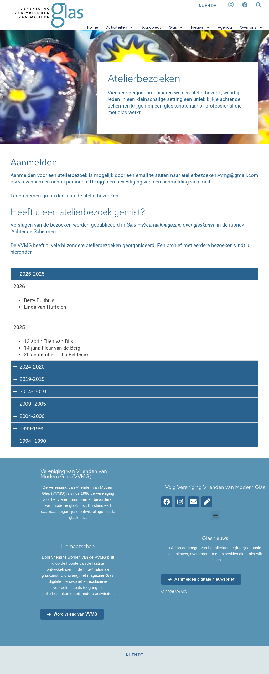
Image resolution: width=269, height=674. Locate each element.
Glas (176, 27)
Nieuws (200, 27)
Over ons (251, 27)
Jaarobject (151, 27)
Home (92, 27)
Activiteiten (119, 27)
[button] (215, 515)
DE (213, 5)
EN (207, 5)
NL (201, 5)
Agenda (225, 27)
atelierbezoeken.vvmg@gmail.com (219, 175)
